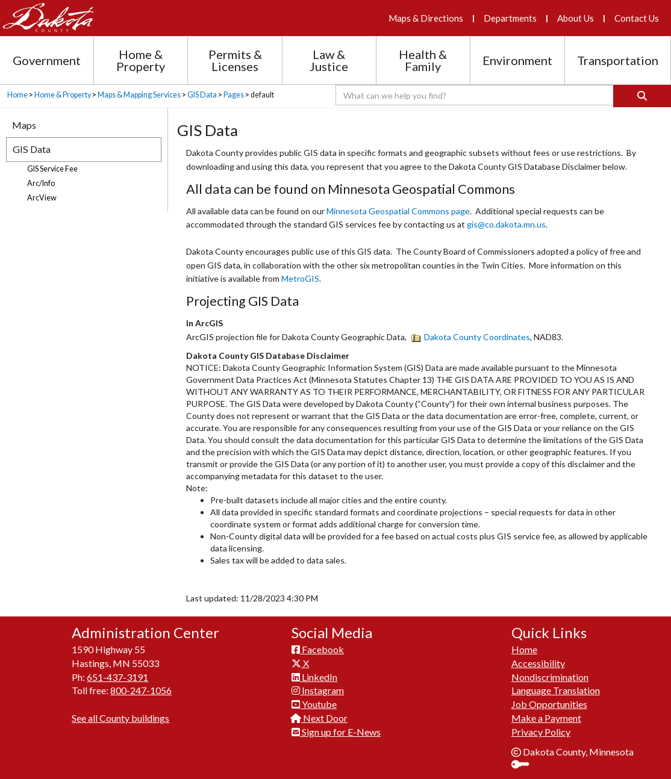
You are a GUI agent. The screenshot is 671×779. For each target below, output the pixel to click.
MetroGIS (300, 278)
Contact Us (636, 18)
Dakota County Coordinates (470, 337)
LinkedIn (314, 677)
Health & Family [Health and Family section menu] (423, 60)
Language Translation (555, 690)
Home (17, 94)
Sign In (524, 765)
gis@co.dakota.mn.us (506, 224)
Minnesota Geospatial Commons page (398, 211)
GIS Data (202, 94)
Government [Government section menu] (47, 60)
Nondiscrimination (549, 677)
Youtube (314, 704)
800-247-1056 (141, 690)
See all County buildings (120, 718)
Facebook (318, 649)
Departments (510, 18)
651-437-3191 (117, 677)
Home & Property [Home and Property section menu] (140, 60)
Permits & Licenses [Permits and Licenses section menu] (235, 60)
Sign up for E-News (336, 731)
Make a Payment (546, 718)
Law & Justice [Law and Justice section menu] (329, 60)
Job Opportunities (549, 704)
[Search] (642, 96)
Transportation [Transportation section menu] (617, 60)
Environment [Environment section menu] (517, 60)
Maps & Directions (426, 18)
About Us (575, 18)
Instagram (318, 690)
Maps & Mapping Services (139, 94)
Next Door (320, 718)
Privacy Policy (540, 731)
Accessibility (538, 663)
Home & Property (62, 94)
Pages (233, 94)
